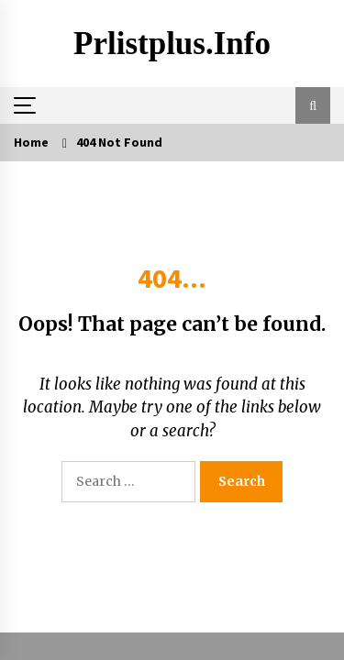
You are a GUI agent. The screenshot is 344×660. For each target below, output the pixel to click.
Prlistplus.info (172, 43)
